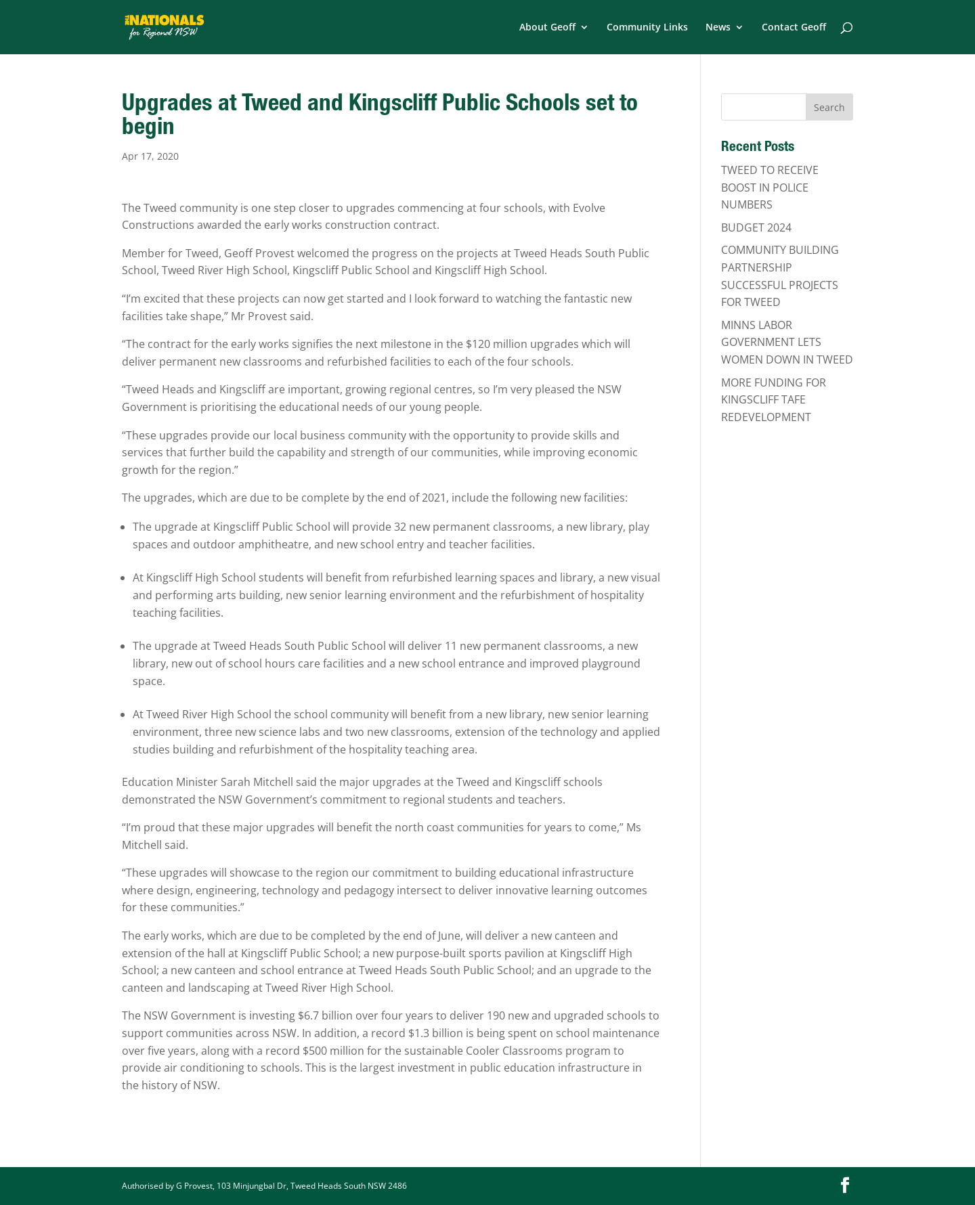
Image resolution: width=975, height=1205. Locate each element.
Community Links (647, 27)
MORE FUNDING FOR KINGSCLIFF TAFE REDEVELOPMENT (773, 399)
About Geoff (547, 27)
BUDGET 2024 (756, 227)
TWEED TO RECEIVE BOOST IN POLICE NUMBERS (770, 187)
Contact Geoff (794, 27)
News (718, 27)
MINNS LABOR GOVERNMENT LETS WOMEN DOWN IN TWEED (787, 342)
